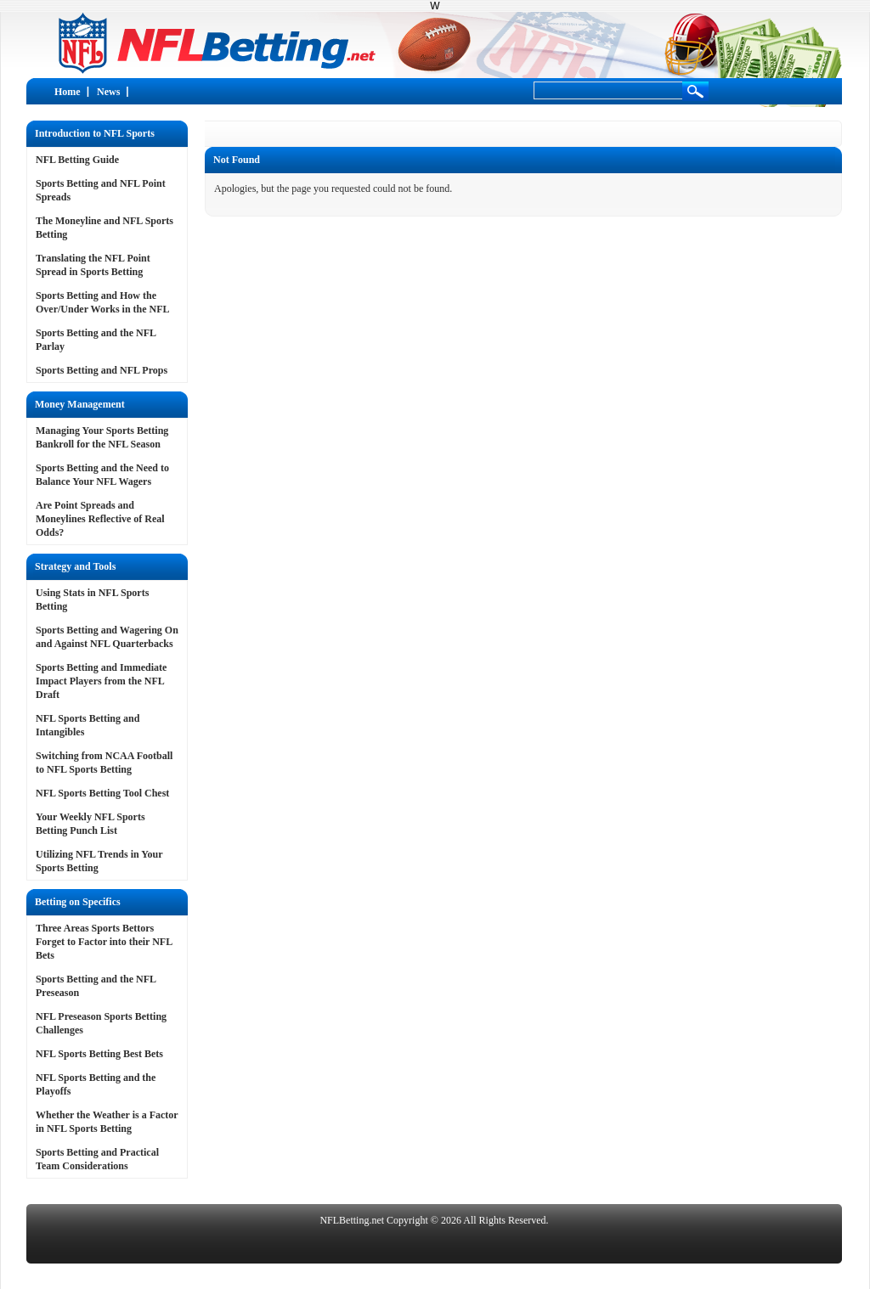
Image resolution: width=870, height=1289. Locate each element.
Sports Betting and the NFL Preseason (95, 986)
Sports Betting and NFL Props (101, 370)
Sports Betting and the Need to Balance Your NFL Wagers (102, 474)
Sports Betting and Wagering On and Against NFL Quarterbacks (107, 637)
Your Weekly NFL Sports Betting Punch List (90, 823)
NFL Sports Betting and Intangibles (87, 725)
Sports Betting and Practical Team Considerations (97, 1159)
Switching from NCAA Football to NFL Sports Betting (104, 762)
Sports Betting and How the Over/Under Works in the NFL (103, 302)
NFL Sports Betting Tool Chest (102, 793)
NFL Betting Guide (77, 160)
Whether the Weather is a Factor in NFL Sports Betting (107, 1121)
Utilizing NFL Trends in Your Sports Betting (99, 861)
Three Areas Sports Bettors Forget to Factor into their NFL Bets (104, 941)
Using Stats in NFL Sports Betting (92, 599)
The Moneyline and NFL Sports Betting (104, 227)
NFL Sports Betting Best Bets (99, 1054)
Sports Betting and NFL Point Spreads (101, 190)
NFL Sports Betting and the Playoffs (95, 1084)
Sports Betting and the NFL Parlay (95, 339)
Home (67, 92)
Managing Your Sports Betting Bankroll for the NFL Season (102, 437)
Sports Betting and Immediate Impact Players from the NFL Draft (101, 681)
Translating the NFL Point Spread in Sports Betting (93, 265)
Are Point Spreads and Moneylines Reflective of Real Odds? (100, 518)
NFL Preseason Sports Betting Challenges (101, 1023)
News (108, 92)
